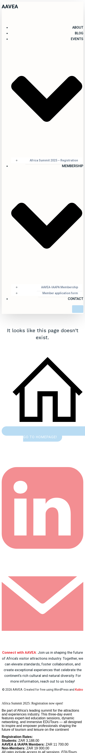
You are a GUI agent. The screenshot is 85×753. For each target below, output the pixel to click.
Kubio (79, 689)
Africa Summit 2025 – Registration (54, 160)
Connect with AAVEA (19, 652)
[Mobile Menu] (77, 309)
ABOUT (77, 27)
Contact (75, 299)
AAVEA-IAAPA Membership (59, 287)
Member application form (60, 293)
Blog (79, 33)
